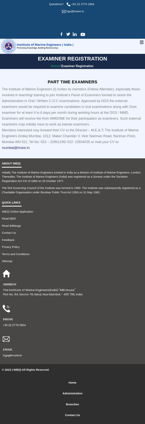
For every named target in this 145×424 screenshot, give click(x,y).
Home (55, 66)
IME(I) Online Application (17, 211)
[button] (142, 42)
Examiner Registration (77, 66)
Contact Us (9, 232)
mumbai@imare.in (16, 148)
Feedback (8, 239)
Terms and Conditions (15, 254)
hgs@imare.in (75, 11)
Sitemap (7, 261)
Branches (72, 404)
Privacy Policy (10, 246)
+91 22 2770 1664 (83, 4)
